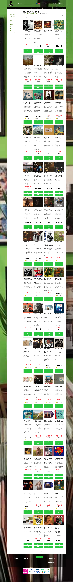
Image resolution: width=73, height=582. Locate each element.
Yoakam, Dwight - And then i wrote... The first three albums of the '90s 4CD (48, 244)
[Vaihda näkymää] (62, 16)
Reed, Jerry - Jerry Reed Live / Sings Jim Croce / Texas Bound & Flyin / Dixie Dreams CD (48, 459)
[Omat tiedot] (54, 4)
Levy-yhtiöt (15, 557)
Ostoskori (63, 8)
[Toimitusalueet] (45, 4)
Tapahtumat (39, 8)
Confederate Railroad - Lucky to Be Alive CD (59, 209)
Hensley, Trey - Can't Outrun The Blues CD (27, 243)
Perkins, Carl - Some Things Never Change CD (59, 422)
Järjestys (25, 17)
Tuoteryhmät (16, 8)
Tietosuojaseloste (47, 8)
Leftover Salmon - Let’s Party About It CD (38, 527)
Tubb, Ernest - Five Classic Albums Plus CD (38, 102)
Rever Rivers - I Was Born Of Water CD (28, 527)
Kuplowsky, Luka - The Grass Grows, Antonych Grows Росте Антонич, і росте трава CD (59, 175)
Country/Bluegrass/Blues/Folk (33, 13)
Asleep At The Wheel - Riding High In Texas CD (59, 458)
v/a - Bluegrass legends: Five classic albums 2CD (28, 422)
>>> (48, 551)
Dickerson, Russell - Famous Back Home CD (59, 492)
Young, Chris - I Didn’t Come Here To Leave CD (27, 458)
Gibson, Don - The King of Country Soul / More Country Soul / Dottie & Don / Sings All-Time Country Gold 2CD (59, 530)
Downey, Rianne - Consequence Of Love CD (38, 422)
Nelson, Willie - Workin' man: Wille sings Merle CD (28, 279)
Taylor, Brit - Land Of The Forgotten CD (38, 243)
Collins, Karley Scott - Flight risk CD (38, 492)
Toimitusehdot (31, 8)
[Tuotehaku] (28, 3)
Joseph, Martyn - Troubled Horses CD (58, 350)
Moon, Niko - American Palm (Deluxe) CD (27, 350)
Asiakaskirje (23, 8)
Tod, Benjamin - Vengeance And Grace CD (47, 102)
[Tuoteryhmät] (19, 4)
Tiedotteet (15, 558)
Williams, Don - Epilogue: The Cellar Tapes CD (37, 32)
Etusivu (9, 8)
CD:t (27, 13)
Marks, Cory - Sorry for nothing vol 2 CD (48, 492)
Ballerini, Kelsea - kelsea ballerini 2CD (59, 243)
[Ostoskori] (62, 4)
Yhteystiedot (56, 8)
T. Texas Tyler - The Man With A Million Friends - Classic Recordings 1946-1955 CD (28, 316)
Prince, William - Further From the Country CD (48, 422)
